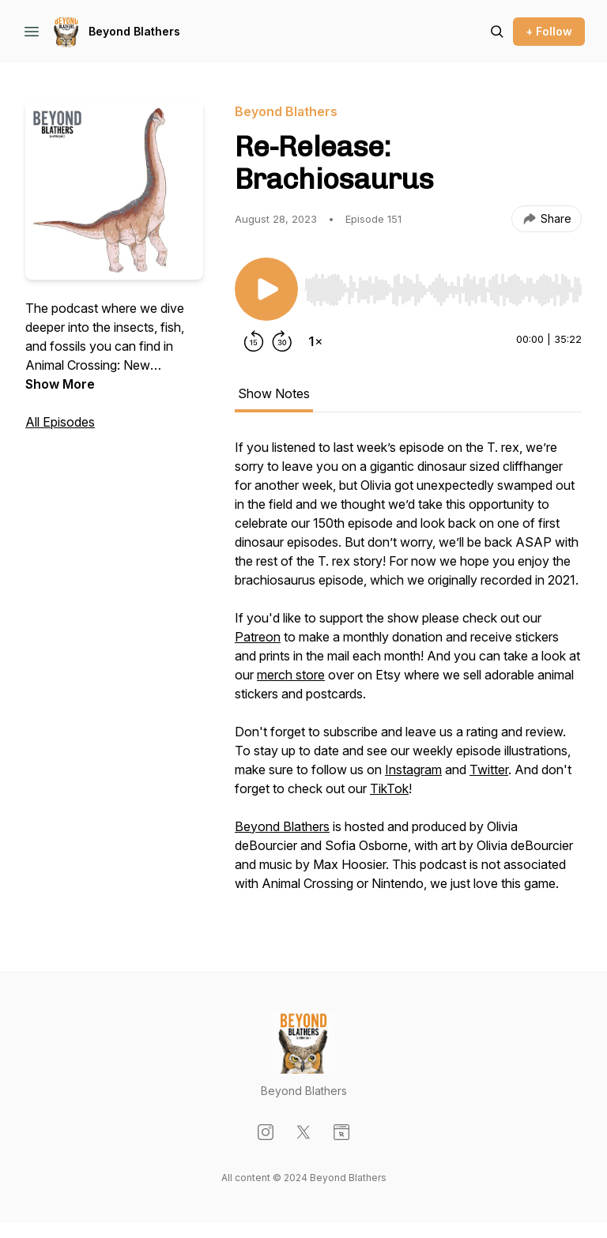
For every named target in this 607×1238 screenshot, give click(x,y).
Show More (60, 384)
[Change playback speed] (315, 341)
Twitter (488, 769)
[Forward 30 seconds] (282, 341)
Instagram (413, 769)
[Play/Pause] (266, 289)
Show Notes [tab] (274, 393)
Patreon (258, 637)
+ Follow (549, 31)
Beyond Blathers (134, 31)
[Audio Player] (443, 285)
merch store (291, 675)
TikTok (389, 788)
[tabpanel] (408, 673)
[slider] (443, 290)
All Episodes (60, 422)
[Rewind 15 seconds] (254, 341)
